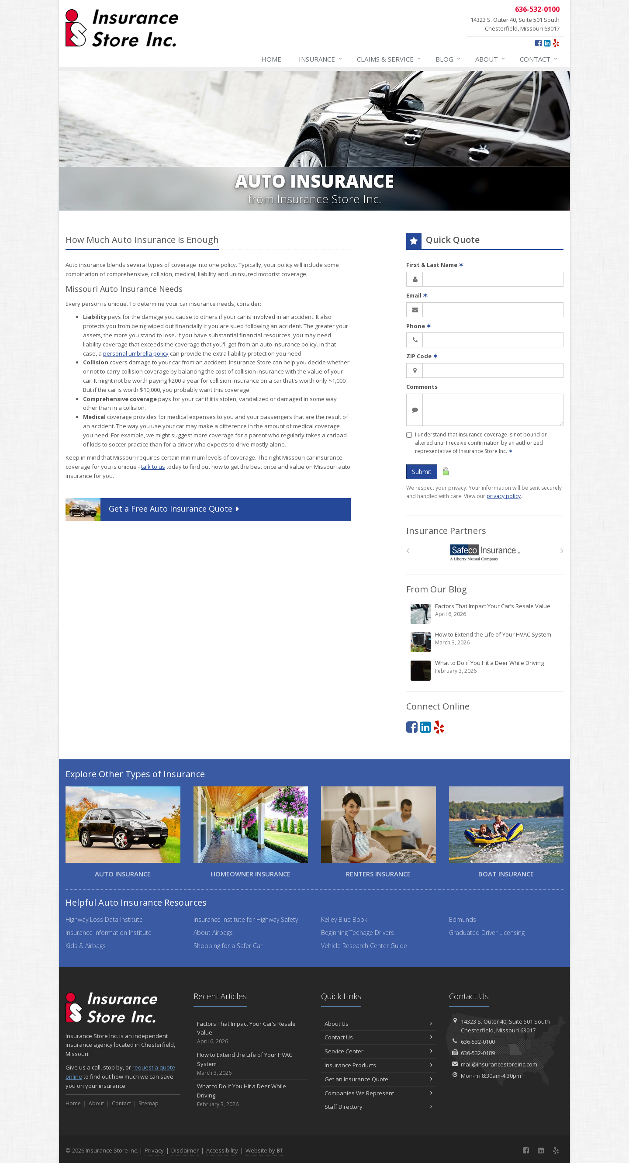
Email (417, 295)
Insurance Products (378, 1065)
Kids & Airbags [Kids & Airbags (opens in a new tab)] (86, 945)
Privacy (154, 1150)
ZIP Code (422, 356)
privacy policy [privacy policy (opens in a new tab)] (504, 496)
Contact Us (378, 1037)
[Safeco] (485, 553)
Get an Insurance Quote (378, 1079)
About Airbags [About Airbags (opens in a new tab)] (213, 932)
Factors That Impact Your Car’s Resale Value (485, 613)
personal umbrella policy (136, 353)
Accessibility (222, 1150)
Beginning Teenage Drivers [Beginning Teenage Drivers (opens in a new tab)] (357, 932)
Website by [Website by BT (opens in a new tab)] (264, 1150)
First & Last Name (434, 265)
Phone (418, 326)
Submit (422, 471)
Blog (448, 59)
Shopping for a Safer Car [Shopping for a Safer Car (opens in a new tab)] (228, 945)
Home (271, 59)
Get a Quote (153, 509)
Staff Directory (378, 1107)
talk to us (153, 467)
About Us (378, 1024)
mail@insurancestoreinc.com (499, 1064)
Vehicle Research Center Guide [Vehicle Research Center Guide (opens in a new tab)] (364, 945)
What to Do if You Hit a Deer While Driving (485, 670)
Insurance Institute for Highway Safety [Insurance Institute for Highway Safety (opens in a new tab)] (246, 919)
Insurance (321, 59)
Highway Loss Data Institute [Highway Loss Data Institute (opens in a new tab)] (104, 919)
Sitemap (148, 1103)
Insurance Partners (446, 531)
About (490, 59)
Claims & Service (389, 59)
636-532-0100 (478, 1041)
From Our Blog (436, 589)
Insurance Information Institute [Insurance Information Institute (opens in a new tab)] (109, 932)
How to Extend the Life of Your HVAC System (485, 641)
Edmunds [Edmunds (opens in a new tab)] (462, 919)
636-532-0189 (478, 1053)
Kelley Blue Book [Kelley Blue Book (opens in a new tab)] (344, 919)
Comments (422, 387)
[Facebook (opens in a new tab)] (538, 43)
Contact (539, 59)
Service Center (378, 1051)
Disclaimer (185, 1150)
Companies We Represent (378, 1093)
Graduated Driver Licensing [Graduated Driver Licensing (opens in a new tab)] (487, 932)
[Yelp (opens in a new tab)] (556, 43)
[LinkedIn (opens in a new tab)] (547, 43)
